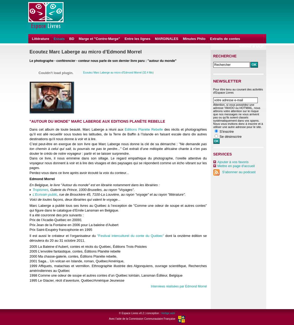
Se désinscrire (231, 137)
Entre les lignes (137, 39)
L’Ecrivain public (45, 194)
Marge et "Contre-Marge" (99, 39)
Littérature (40, 39)
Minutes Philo (194, 39)
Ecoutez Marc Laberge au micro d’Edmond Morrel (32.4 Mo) (118, 72)
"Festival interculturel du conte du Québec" (130, 236)
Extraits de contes (225, 39)
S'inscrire (227, 132)
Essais (59, 39)
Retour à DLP (251, 46)
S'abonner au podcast (234, 172)
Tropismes (40, 190)
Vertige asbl (168, 313)
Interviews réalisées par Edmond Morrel (179, 286)
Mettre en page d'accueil (236, 166)
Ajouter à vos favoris (233, 162)
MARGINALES (166, 39)
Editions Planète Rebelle (144, 129)
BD (71, 39)
